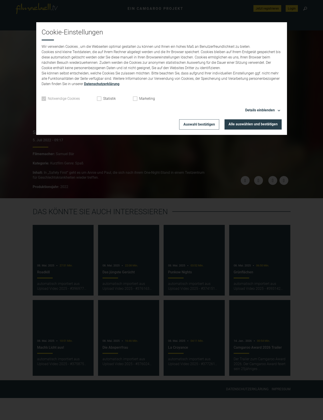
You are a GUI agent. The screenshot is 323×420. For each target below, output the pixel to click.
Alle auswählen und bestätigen (253, 124)
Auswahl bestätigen (199, 124)
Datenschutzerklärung (101, 84)
